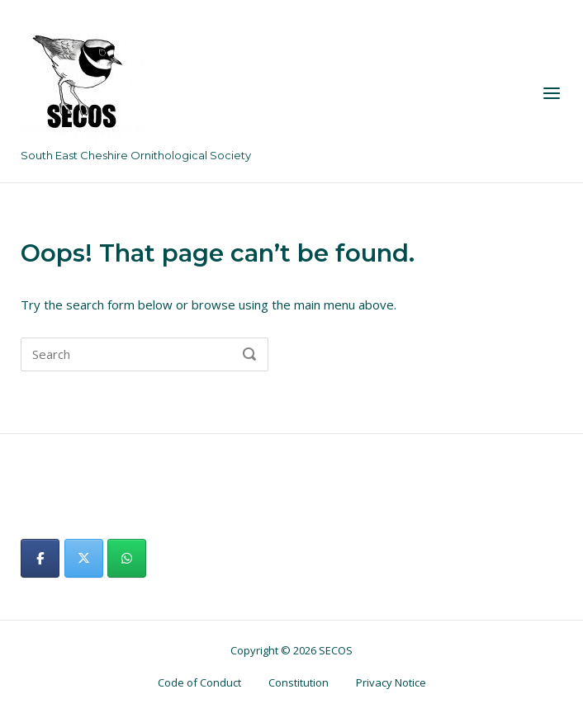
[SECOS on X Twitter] (83, 558)
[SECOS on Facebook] (40, 558)
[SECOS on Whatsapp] (126, 558)
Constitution (298, 682)
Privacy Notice (391, 682)
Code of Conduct (199, 682)
